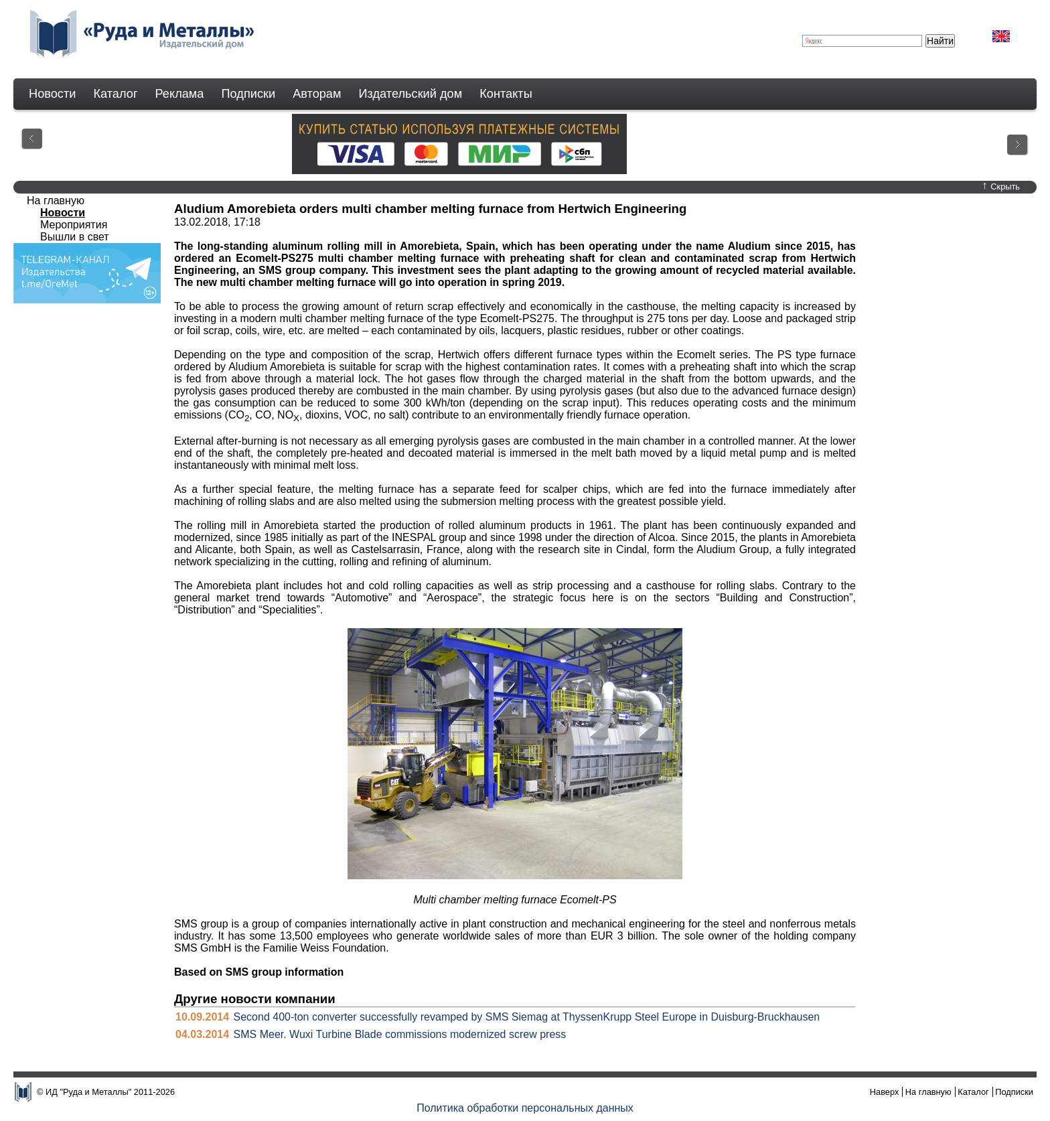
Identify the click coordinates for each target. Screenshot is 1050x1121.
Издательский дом (411, 93)
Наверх (884, 1092)
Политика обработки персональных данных (525, 1108)
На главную (55, 200)
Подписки (249, 93)
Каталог (115, 93)
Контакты (505, 93)
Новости (52, 93)
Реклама (179, 93)
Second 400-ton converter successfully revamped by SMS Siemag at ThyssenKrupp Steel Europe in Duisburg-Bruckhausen (527, 1017)
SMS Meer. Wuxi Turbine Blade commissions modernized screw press (400, 1034)
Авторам (317, 93)
